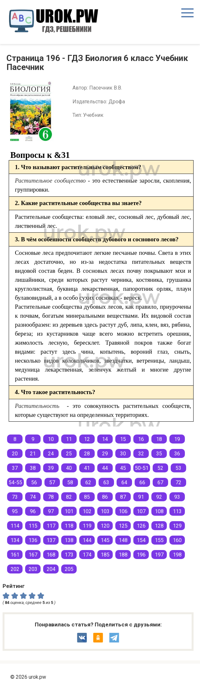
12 (87, 439)
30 (123, 454)
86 (105, 497)
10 (51, 439)
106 (123, 511)
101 (69, 511)
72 (178, 482)
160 (177, 540)
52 (160, 468)
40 (69, 468)
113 (177, 511)
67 (160, 482)
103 (105, 511)
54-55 (15, 482)
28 (87, 454)
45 (123, 468)
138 (69, 540)
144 (87, 540)
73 (15, 497)
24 (51, 454)
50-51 (141, 468)
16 (141, 439)
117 (51, 526)
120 (105, 526)
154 (141, 540)
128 (159, 526)
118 (69, 526)
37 (15, 468)
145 (105, 540)
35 (159, 454)
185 (105, 555)
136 (33, 540)
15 (123, 439)
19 (177, 439)
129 (177, 526)
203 (33, 569)
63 (106, 482)
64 (124, 482)
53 (178, 468)
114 (15, 526)
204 (51, 569)
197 (159, 555)
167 (33, 555)
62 (88, 482)
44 (105, 468)
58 (70, 482)
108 (159, 511)
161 (15, 555)
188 (123, 555)
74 (33, 497)
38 (33, 468)
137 (51, 540)
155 (159, 540)
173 (69, 555)
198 (177, 555)
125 (123, 526)
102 (87, 511)
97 (51, 511)
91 (141, 497)
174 (87, 555)
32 (141, 454)
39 (51, 468)
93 (177, 497)
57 (52, 482)
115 (33, 526)
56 (34, 482)
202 (15, 569)
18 (159, 439)
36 (177, 454)
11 (69, 439)
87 (123, 497)
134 (15, 540)
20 (15, 454)
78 (51, 497)
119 (87, 526)
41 (87, 468)
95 (15, 511)
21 (33, 454)
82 (69, 497)
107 (141, 511)
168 (51, 555)
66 (142, 482)
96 (33, 511)
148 (123, 540)
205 (69, 569)
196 (141, 555)
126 (141, 526)
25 (69, 454)
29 (105, 454)
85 (87, 497)
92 (159, 497)
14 (105, 439)
